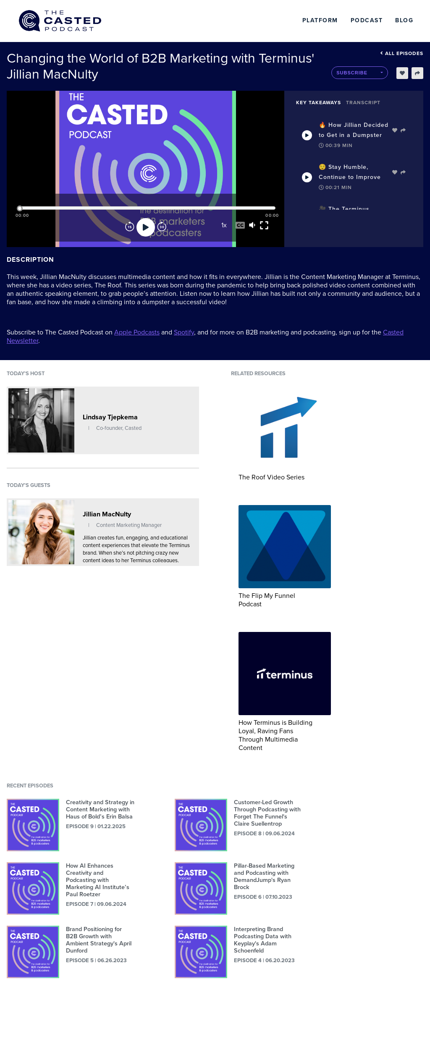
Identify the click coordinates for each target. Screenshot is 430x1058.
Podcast (367, 20)
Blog (404, 20)
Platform (320, 20)
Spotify (184, 332)
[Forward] (162, 227)
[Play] (145, 227)
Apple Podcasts (137, 332)
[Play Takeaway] (307, 135)
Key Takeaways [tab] (318, 102)
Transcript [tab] (363, 102)
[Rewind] (130, 227)
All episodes (401, 53)
